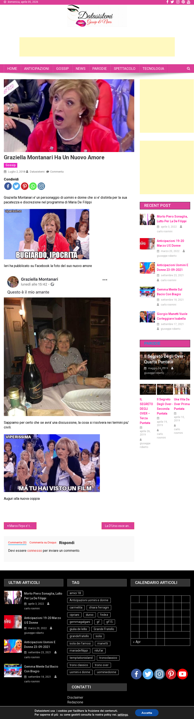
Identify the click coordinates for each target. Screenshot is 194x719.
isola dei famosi (80, 643)
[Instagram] (159, 674)
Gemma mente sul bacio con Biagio (169, 292)
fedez (104, 614)
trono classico (79, 665)
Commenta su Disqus (42, 542)
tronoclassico (108, 657)
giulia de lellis (78, 629)
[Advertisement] (97, 47)
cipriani (74, 614)
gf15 (109, 622)
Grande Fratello (104, 629)
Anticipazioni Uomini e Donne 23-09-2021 (172, 267)
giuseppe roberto (166, 255)
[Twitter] (148, 674)
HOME (12, 68)
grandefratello (79, 636)
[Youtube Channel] (182, 674)
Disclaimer (75, 697)
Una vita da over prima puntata (182, 404)
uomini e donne (80, 672)
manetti (102, 643)
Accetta (146, 713)
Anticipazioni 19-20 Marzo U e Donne (170, 243)
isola (99, 636)
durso (89, 614)
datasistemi (37, 171)
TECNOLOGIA (153, 68)
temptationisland (81, 657)
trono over (102, 665)
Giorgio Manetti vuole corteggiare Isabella (172, 316)
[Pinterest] (171, 674)
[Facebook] (136, 674)
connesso (34, 551)
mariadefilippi (79, 650)
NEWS (80, 68)
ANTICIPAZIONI (36, 68)
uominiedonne (106, 672)
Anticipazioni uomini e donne (89, 600)
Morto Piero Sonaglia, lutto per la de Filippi (172, 219)
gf (98, 622)
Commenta (57, 171)
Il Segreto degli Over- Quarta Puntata (164, 359)
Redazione (75, 702)
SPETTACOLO (125, 68)
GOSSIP (62, 68)
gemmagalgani (80, 622)
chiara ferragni (99, 607)
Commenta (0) (17, 542)
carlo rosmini (164, 231)
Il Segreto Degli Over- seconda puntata (165, 406)
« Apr (137, 642)
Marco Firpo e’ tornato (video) (22, 526)
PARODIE (99, 68)
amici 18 (75, 593)
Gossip (11, 165)
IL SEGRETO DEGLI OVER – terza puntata (146, 411)
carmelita (76, 607)
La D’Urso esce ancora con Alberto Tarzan (119, 526)
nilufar (99, 650)
